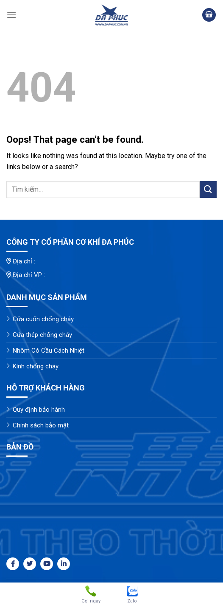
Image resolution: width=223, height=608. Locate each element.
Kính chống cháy (36, 366)
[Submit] (208, 189)
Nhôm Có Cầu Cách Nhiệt (48, 350)
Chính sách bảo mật (41, 425)
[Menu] (11, 14)
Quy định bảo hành (39, 409)
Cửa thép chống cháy (42, 335)
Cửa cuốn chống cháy (43, 319)
